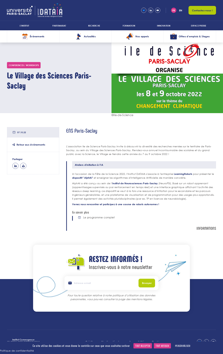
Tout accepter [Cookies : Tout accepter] (142, 345)
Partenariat (59, 25)
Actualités (90, 36)
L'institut (24, 25)
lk (15, 166)
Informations (206, 228)
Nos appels (142, 36)
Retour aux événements (31, 144)
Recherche (94, 25)
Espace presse (198, 25)
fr (173, 10)
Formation (129, 25)
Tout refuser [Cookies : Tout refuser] (162, 345)
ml (23, 166)
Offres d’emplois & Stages (194, 36)
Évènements (37, 36)
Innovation (163, 25)
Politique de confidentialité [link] (17, 350)
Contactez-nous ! (202, 10)
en (180, 10)
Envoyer (147, 282)
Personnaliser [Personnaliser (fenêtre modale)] (182, 345)
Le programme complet (99, 217)
